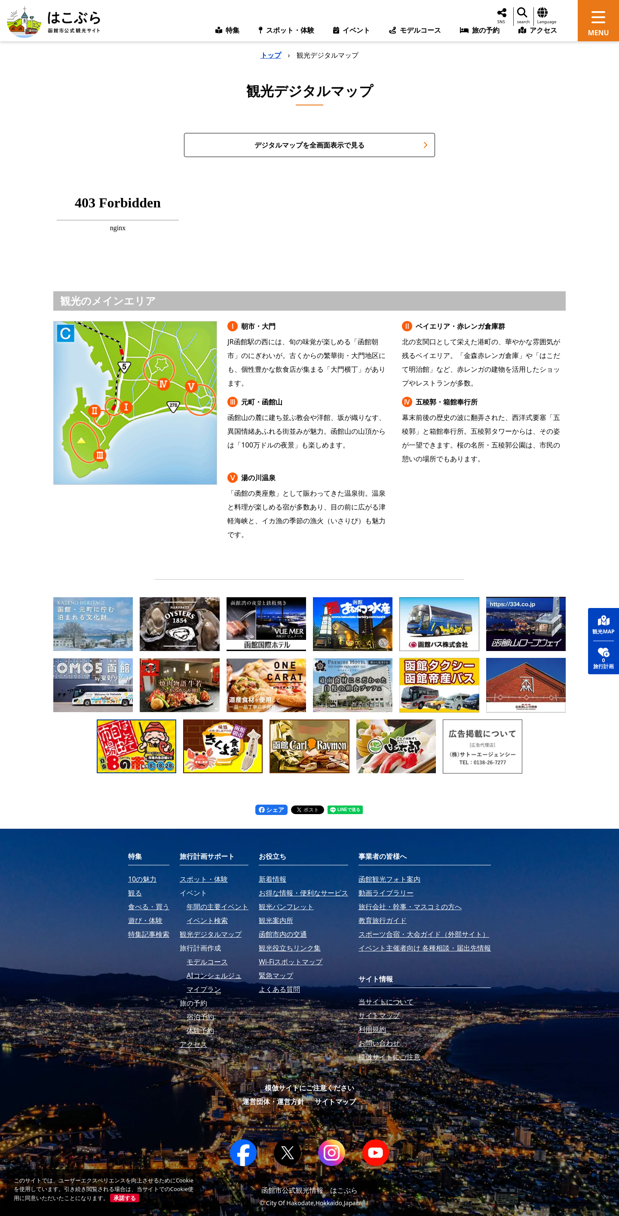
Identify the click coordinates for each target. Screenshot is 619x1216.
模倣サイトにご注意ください (309, 1088)
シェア (272, 810)
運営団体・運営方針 (273, 1101)
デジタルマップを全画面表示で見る (341, 145)
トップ (270, 55)
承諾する (124, 1198)
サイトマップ (335, 1101)
